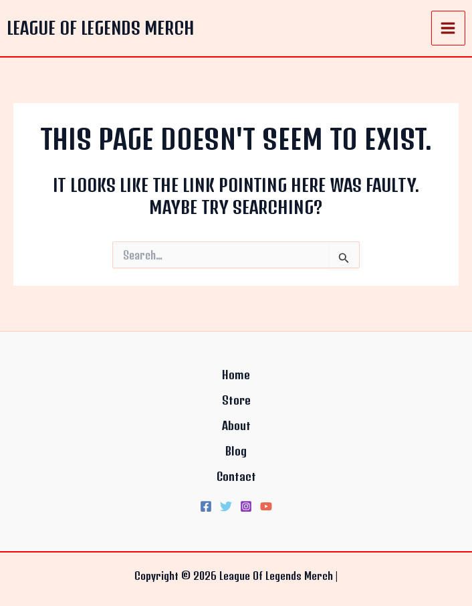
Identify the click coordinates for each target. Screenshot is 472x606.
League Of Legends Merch (100, 27)
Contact (236, 476)
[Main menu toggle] (448, 28)
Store (236, 400)
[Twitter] (226, 506)
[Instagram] (246, 506)
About (236, 425)
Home (236, 374)
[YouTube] (266, 506)
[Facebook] (206, 506)
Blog (236, 450)
